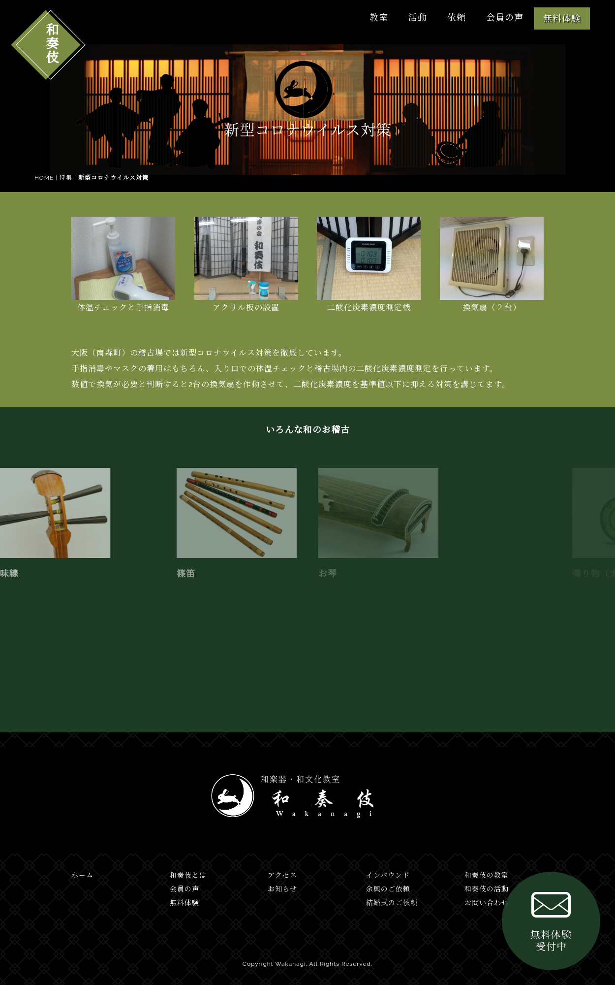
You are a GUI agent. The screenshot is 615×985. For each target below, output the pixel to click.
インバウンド (388, 875)
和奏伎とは (188, 875)
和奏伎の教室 (486, 875)
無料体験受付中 (551, 919)
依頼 (456, 17)
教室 (378, 17)
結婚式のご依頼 (392, 903)
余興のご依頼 (388, 889)
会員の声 (504, 17)
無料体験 (562, 18)
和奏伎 (51, 43)
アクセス (282, 875)
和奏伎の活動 (486, 889)
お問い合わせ (486, 903)
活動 (417, 17)
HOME (44, 177)
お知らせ (282, 889)
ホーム (82, 875)
